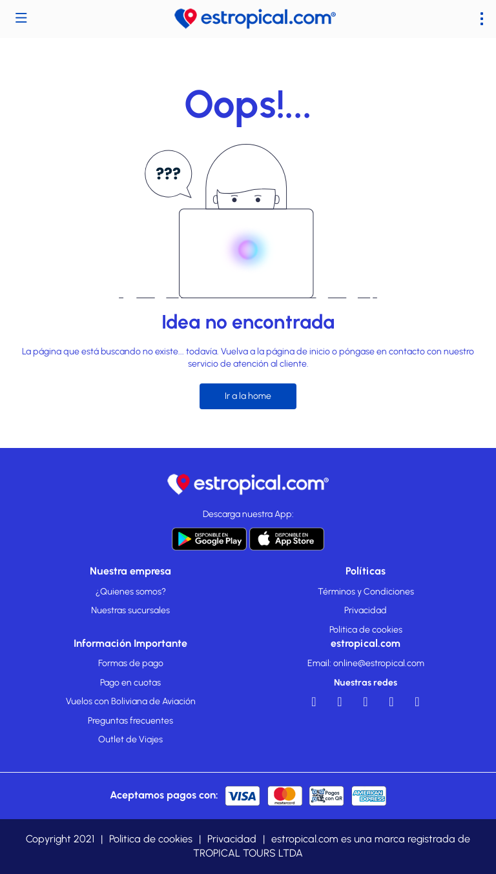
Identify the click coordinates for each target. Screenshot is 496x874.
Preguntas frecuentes (130, 720)
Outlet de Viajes (130, 739)
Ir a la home (248, 396)
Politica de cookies (365, 629)
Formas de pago (130, 663)
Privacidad (365, 610)
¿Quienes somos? (131, 591)
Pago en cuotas (130, 682)
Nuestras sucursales (130, 610)
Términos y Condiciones (366, 591)
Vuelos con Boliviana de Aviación (131, 701)
